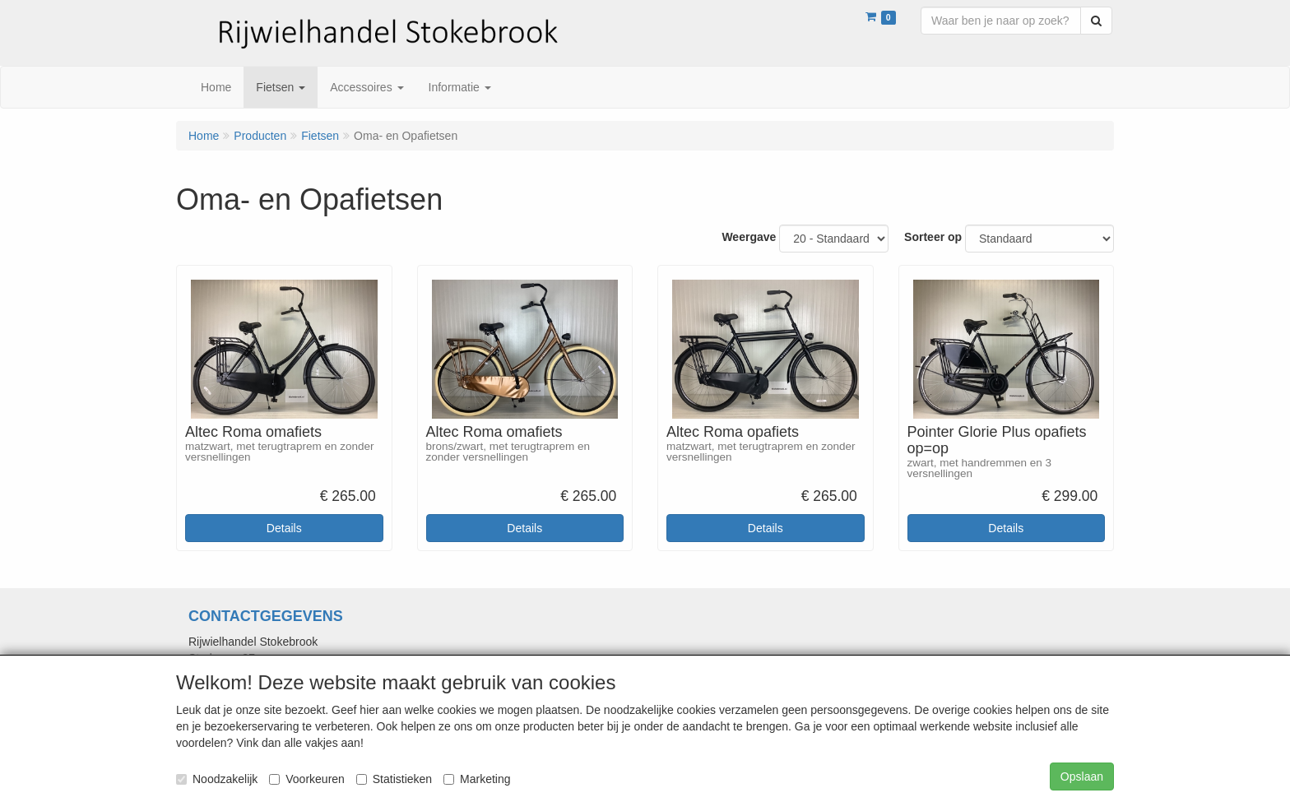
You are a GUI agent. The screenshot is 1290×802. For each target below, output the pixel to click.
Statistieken (394, 779)
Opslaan (1081, 776)
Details (284, 528)
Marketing (476, 779)
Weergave (749, 236)
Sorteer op (933, 236)
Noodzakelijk (217, 779)
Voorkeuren (307, 779)
